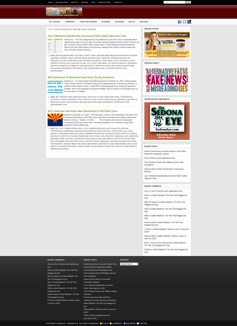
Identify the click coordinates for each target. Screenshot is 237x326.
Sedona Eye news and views (108, 66)
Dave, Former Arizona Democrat (157, 243)
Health (131, 22)
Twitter (143, 323)
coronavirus (126, 97)
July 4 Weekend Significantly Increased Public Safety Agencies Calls (87, 36)
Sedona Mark (149, 236)
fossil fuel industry (104, 136)
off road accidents (117, 63)
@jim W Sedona (150, 202)
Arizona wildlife (119, 58)
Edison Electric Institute (117, 133)
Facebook (130, 323)
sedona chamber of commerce (64, 66)
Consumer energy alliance (71, 133)
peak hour (83, 99)
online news (129, 139)
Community (70, 22)
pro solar (79, 141)
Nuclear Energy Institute (110, 139)
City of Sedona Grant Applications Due (159, 158)
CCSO (115, 60)
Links (93, 2)
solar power (84, 146)
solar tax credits (114, 146)
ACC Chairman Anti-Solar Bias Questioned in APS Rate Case (82, 111)
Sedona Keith (149, 222)
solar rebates (98, 146)
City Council (54, 22)
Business (106, 22)
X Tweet (147, 229)
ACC (57, 128)
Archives (144, 22)
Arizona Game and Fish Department (113, 55)
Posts (105, 323)
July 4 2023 (92, 63)
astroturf (117, 131)
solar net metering (67, 146)
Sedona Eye (72, 323)
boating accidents (92, 60)
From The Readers (88, 22)
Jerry (146, 191)
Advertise (84, 2)
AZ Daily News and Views (71, 60)
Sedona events (87, 66)
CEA (124, 131)
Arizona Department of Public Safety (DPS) (76, 55)
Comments (117, 323)
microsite (133, 136)
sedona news (72, 102)
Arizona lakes (66, 58)
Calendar (119, 22)
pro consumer (57, 141)
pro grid (69, 141)
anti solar (111, 128)
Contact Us (118, 2)
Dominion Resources (94, 133)
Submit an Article (104, 2)
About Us (74, 2)
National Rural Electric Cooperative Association (73, 139)
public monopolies (107, 99)
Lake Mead (102, 63)
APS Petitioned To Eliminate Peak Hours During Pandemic (81, 77)
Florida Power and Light (81, 136)
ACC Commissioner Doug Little (74, 128)
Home (50, 2)
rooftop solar (92, 141)
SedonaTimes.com (96, 68)
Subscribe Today (62, 2)
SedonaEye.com (79, 68)
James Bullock (121, 136)
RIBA (146, 216)
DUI (68, 63)
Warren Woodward (59, 149)
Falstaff (147, 250)
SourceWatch (130, 146)
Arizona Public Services (99, 58)
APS (57, 97)
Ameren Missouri (97, 128)
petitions (92, 99)
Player (146, 195)
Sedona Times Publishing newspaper (96, 102)
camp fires (107, 60)
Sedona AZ (132, 63)
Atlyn (146, 209)
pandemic (72, 99)
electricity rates (58, 99)
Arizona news (80, 58)
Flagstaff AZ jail (78, 63)
